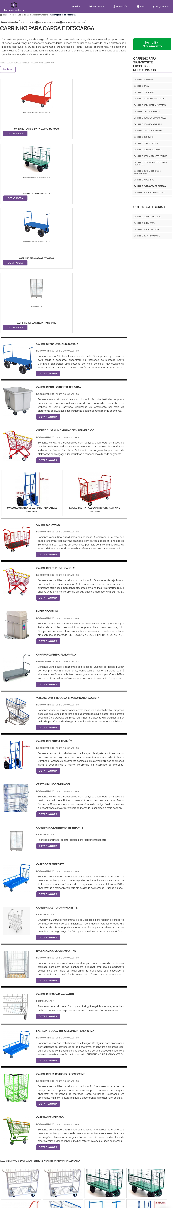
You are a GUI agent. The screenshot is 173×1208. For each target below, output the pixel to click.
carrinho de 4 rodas (144, 92)
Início (76, 6)
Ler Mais (7, 69)
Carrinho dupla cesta (144, 223)
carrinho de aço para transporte (150, 98)
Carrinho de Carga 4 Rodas (106, 1168)
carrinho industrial (28, 22)
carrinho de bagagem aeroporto (150, 105)
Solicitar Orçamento (152, 44)
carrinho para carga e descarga (150, 186)
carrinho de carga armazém (148, 130)
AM (99, 1087)
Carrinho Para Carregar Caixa (107, 1164)
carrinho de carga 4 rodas (49, 22)
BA (74, 1087)
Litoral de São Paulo (102, 1115)
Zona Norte (24, 1115)
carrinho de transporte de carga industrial (150, 163)
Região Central (9, 1115)
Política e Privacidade (146, 1164)
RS (60, 1087)
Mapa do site (141, 1170)
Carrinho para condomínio (147, 229)
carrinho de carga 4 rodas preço (150, 118)
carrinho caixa (141, 86)
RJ (17, 1087)
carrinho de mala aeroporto (148, 149)
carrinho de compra (144, 137)
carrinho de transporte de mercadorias (147, 172)
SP (38, 1087)
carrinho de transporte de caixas (150, 156)
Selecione (7, 1087)
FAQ (137, 1175)
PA (107, 1087)
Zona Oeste (39, 1115)
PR (45, 1087)
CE (81, 1087)
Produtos (96, 6)
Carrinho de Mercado (103, 1160)
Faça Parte (142, 1159)
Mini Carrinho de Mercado (105, 1172)
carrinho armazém (143, 79)
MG (24, 1087)
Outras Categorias (149, 207)
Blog (141, 6)
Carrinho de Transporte (104, 1157)
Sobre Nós (120, 6)
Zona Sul (52, 1115)
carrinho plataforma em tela (73, 22)
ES (32, 1087)
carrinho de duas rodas (146, 143)
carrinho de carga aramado (148, 124)
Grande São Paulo (82, 1115)
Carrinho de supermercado (147, 216)
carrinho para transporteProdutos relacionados (144, 64)
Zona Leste (65, 1115)
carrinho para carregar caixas (149, 192)
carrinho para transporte (147, 235)
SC (53, 1087)
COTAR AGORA (15, 133)
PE (67, 1087)
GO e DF (90, 1087)
